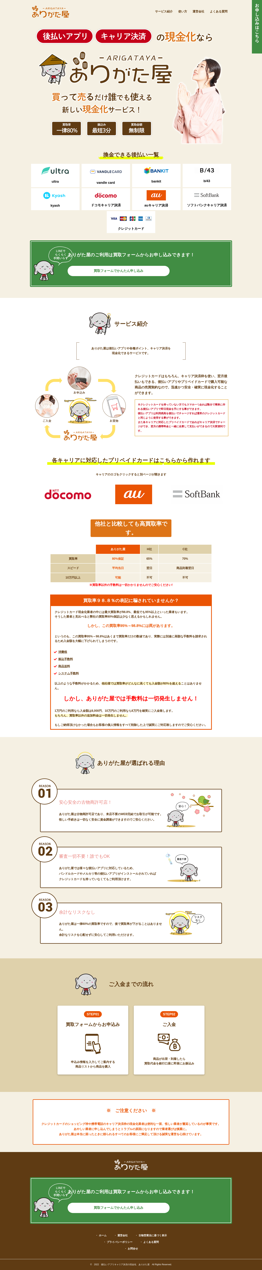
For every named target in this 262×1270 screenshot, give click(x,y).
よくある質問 (218, 11)
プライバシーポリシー (119, 1242)
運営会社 (198, 11)
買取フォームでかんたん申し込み (131, 271)
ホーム (103, 1235)
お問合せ (133, 1248)
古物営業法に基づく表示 (153, 1235)
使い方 (182, 11)
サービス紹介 (164, 11)
